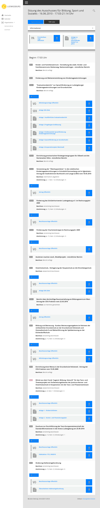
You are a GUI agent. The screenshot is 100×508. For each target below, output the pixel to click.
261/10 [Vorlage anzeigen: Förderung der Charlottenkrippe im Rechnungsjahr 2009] (36, 244)
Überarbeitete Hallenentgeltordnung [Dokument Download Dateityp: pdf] (52, 491)
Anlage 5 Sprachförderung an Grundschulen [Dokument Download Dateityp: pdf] (54, 142)
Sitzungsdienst (89, 501)
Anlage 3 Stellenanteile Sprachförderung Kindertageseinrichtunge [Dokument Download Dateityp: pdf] (53, 135)
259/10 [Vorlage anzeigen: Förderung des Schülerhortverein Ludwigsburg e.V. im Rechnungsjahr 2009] (36, 217)
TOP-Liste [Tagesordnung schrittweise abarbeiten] (53, 22)
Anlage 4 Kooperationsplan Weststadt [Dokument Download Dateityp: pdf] (53, 149)
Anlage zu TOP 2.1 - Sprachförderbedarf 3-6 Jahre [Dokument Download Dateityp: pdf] (75, 40)
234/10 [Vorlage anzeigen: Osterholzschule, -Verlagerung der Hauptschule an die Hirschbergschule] (36, 279)
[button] (12, 22)
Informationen (36, 28)
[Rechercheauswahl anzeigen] (93, 10)
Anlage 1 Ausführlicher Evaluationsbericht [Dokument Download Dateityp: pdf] (54, 120)
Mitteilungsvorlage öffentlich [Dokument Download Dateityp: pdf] (50, 105)
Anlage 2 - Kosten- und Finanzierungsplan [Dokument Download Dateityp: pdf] (54, 420)
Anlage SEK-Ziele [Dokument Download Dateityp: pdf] (45, 112)
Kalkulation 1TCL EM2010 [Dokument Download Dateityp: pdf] (48, 457)
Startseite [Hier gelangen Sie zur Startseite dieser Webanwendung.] (7, 15)
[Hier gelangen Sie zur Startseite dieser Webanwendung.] (12, 6)
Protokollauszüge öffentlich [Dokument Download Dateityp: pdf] (43, 38)
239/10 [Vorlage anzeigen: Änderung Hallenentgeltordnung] (36, 477)
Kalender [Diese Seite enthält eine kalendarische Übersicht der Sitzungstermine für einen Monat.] (7, 19)
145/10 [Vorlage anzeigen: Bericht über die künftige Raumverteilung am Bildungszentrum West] (36, 313)
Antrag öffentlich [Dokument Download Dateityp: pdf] (46, 194)
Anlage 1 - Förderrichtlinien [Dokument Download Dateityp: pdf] (49, 413)
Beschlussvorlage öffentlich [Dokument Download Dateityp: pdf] (49, 224)
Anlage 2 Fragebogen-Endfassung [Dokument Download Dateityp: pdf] (51, 127)
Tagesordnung (37, 22)
